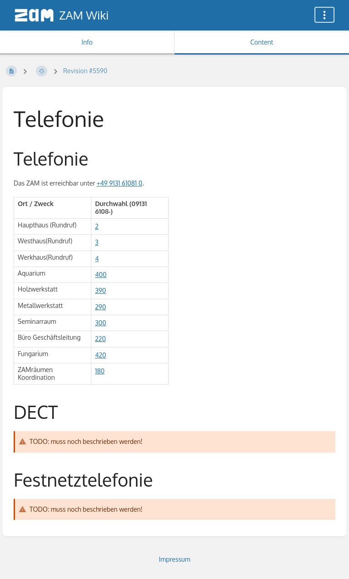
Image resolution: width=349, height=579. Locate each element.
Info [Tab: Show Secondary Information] (87, 42)
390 (100, 290)
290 (100, 307)
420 (100, 355)
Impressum (174, 559)
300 (100, 323)
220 (100, 338)
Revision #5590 (85, 71)
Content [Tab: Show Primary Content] (261, 42)
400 (100, 274)
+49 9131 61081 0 (119, 183)
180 (100, 371)
